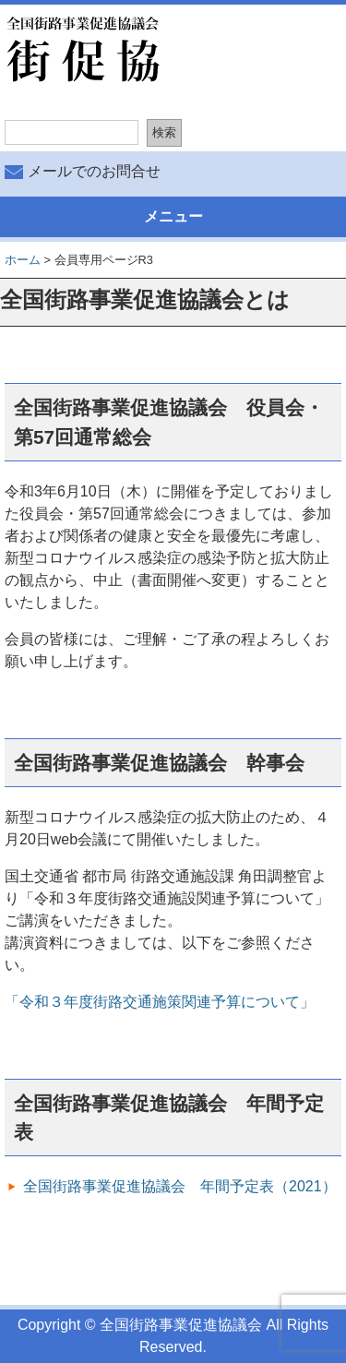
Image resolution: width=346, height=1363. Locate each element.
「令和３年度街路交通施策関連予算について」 (160, 1002)
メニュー (173, 216)
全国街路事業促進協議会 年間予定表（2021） (180, 1186)
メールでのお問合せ (94, 171)
